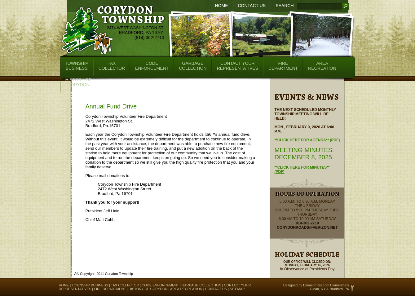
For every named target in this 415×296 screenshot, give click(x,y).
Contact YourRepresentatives (237, 66)
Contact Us (252, 5)
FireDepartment (283, 66)
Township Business (90, 285)
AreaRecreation (322, 66)
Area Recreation (186, 289)
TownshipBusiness (76, 66)
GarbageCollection (192, 66)
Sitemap (237, 289)
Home (221, 5)
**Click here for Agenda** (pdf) (307, 140)
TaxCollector (112, 66)
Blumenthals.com (316, 285)
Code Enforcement (160, 285)
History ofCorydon (78, 82)
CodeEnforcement (152, 66)
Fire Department (110, 289)
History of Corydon (148, 289)
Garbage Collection (201, 285)
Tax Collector (125, 285)
